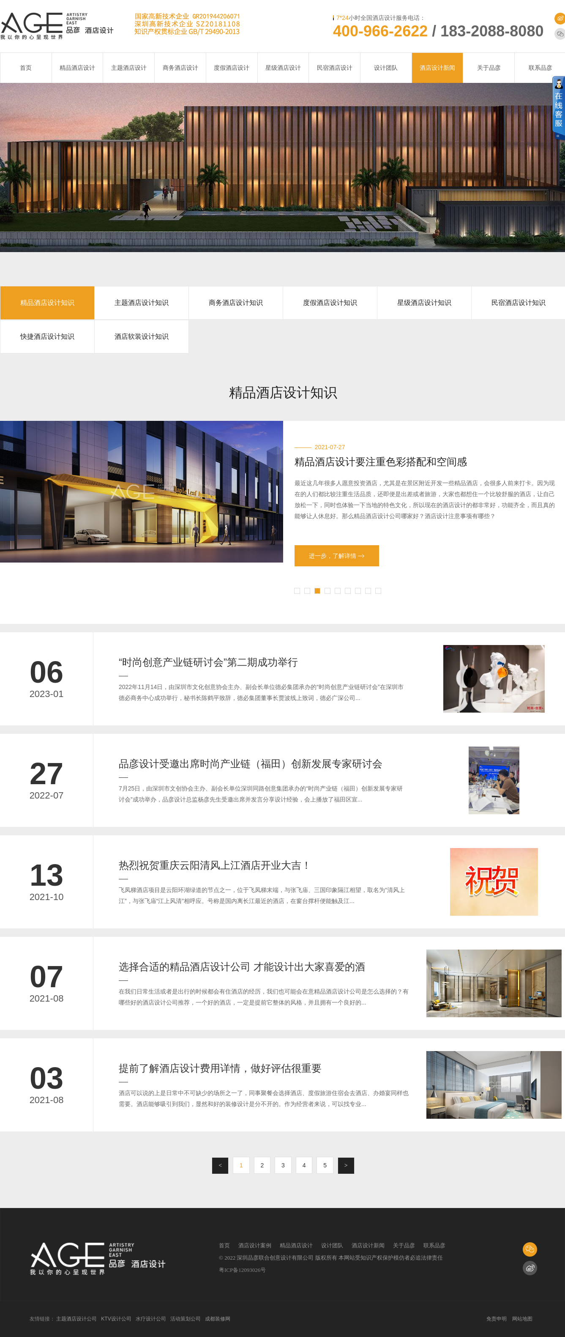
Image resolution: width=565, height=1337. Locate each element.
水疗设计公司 (151, 1319)
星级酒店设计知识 (424, 302)
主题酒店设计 (129, 67)
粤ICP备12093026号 (242, 1270)
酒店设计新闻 (437, 67)
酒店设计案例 (254, 1245)
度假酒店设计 (231, 67)
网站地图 (522, 1319)
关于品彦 (489, 67)
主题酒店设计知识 (142, 302)
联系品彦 (434, 1245)
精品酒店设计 (77, 67)
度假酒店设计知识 (330, 302)
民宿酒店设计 (334, 67)
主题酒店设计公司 (76, 1319)
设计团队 (386, 67)
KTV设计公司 (116, 1319)
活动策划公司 (185, 1319)
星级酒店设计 (283, 67)
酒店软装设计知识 (142, 336)
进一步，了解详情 (336, 555)
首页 (26, 67)
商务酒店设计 (180, 67)
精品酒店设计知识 (47, 302)
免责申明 (496, 1319)
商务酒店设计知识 (236, 302)
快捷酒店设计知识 (47, 336)
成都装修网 (217, 1319)
